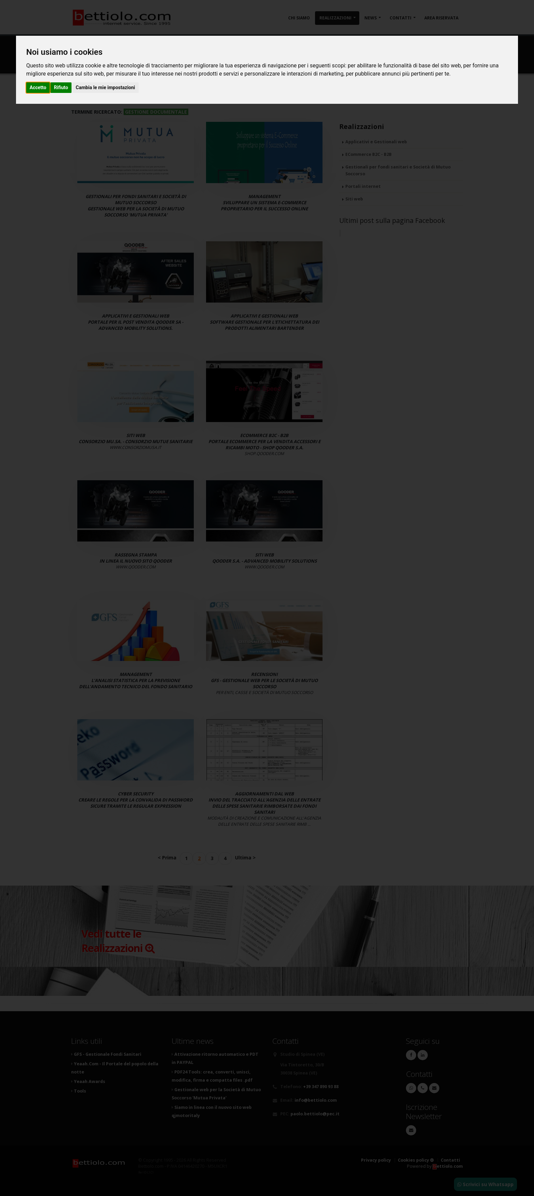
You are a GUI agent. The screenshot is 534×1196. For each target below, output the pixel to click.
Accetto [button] (38, 87)
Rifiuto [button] (61, 87)
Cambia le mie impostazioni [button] (105, 87)
